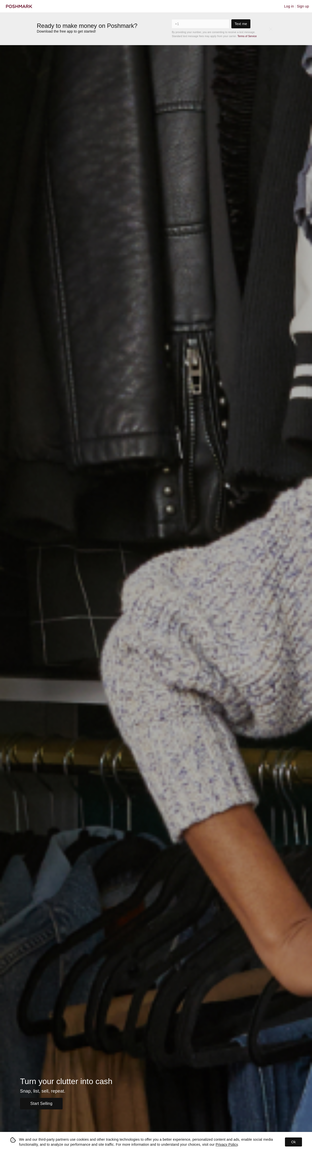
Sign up (303, 6)
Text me (241, 24)
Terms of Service (247, 36)
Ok (293, 1142)
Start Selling (41, 1103)
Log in (289, 6)
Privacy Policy (227, 1144)
